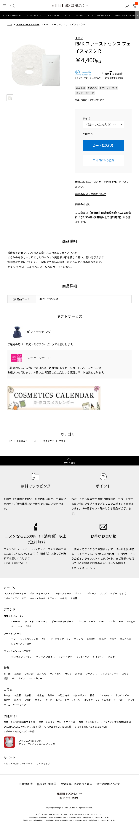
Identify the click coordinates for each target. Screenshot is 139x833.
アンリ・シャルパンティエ (24, 638)
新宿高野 (91, 638)
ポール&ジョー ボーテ (63, 621)
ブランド (10, 609)
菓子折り (29, 695)
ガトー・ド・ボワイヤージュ (55, 638)
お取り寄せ (63, 695)
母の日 (68, 673)
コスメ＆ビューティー (11, 15)
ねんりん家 (125, 638)
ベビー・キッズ (103, 15)
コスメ (38, 699)
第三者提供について (108, 784)
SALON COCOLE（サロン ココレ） (21, 726)
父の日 (78, 673)
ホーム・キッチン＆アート (125, 15)
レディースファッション (68, 699)
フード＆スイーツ (53, 15)
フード (48, 699)
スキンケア (48, 441)
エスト (111, 621)
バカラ (111, 656)
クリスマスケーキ (109, 673)
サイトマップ (43, 763)
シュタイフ (98, 656)
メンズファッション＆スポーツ (99, 699)
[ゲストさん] (127, 5)
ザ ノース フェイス (45, 656)
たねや (102, 638)
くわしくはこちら (14, 563)
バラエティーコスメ (39, 593)
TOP (9, 24)
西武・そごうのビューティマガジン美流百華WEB (103, 721)
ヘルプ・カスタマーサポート (18, 763)
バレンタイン (18, 678)
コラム (8, 689)
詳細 (117, 73)
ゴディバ (78, 638)
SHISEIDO (16, 621)
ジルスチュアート (86, 621)
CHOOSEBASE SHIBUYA (56, 726)
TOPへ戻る (69, 462)
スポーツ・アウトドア (15, 598)
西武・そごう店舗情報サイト (18, 721)
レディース (79, 15)
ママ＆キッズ (83, 656)
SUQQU (131, 621)
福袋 (6, 678)
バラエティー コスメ (33, 15)
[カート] (134, 5)
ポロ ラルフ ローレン (21, 656)
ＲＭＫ (79, 38)
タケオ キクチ (65, 656)
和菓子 (51, 695)
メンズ (90, 15)
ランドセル (55, 673)
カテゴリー (11, 587)
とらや (113, 638)
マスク (62, 441)
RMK (121, 621)
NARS (102, 621)
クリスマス (91, 673)
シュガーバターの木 (21, 643)
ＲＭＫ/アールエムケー (27, 24)
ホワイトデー (35, 678)
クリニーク (16, 626)
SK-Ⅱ (29, 626)
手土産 (40, 695)
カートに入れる (103, 145)
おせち (125, 673)
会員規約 (24, 784)
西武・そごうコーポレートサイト (55, 721)
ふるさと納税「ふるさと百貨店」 (91, 726)
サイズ (86, 118)
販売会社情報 (45, 784)
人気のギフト (79, 695)
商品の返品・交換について (90, 194)
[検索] (12, 5)
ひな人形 (29, 673)
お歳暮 (74, 598)
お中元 (63, 598)
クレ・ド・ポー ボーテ (36, 621)
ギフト (67, 15)
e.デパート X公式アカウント (18, 731)
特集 (7, 667)
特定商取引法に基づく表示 (76, 784)
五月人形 (41, 673)
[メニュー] (4, 5)
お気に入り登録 (105, 160)
